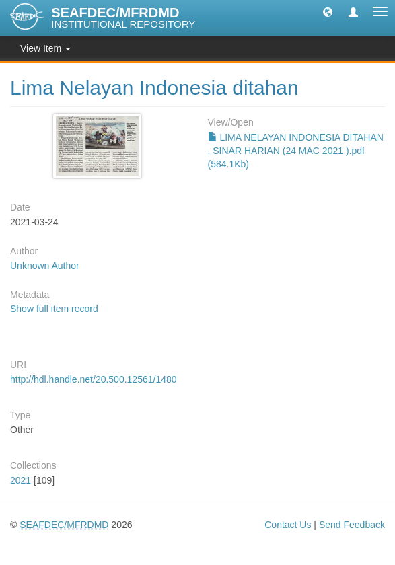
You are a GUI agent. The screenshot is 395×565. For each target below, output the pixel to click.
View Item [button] (45, 48)
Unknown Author (44, 265)
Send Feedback (352, 524)
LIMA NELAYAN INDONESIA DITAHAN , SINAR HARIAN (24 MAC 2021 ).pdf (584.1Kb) (296, 151)
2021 (20, 480)
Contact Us (287, 524)
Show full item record (54, 308)
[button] (328, 11)
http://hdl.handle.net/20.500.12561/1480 (93, 379)
